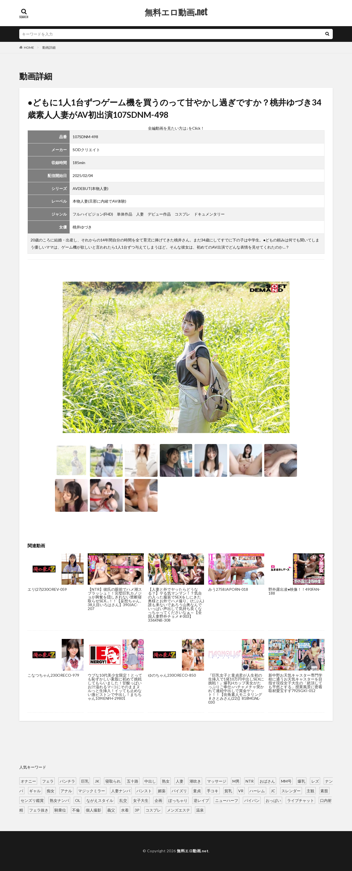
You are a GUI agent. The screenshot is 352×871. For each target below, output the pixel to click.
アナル (66, 790)
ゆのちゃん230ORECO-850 (172, 675)
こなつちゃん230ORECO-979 (53, 675)
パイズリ (179, 790)
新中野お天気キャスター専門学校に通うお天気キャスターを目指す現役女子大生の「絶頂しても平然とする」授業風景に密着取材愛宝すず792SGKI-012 (295, 683)
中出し (150, 781)
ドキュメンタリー (209, 214)
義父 (111, 809)
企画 (158, 800)
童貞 (197, 790)
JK (97, 781)
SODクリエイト (86, 149)
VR (240, 790)
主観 (310, 790)
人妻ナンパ (120, 790)
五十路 (132, 781)
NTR (250, 781)
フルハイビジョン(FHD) (93, 214)
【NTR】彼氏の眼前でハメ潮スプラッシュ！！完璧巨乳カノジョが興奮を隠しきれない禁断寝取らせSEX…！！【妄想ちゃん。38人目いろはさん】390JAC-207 (116, 599)
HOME (29, 47)
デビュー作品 (159, 214)
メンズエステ (178, 809)
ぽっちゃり (178, 800)
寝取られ (113, 781)
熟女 (166, 781)
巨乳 (85, 781)
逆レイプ (201, 800)
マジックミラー (91, 790)
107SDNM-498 (85, 136)
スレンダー (291, 790)
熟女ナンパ (59, 800)
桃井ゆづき (82, 227)
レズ (315, 781)
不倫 (76, 809)
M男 (236, 781)
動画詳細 (49, 47)
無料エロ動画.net (176, 12)
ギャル (35, 790)
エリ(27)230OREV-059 (47, 589)
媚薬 (162, 790)
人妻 (140, 214)
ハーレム (257, 790)
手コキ (212, 790)
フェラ (48, 781)
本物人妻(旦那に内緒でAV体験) (99, 201)
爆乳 (301, 781)
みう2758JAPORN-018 (228, 589)
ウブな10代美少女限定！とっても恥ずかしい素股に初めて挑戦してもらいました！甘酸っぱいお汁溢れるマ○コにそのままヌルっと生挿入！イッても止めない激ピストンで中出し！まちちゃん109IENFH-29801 (115, 687)
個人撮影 (93, 809)
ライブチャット (300, 800)
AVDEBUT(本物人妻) (90, 188)
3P (137, 809)
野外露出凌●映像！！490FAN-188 (294, 591)
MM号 (286, 781)
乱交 (123, 800)
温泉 (200, 809)
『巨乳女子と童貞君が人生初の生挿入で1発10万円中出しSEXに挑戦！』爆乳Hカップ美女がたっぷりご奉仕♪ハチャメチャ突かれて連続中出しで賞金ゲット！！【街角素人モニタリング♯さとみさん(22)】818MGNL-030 (236, 688)
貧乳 (228, 790)
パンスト (144, 790)
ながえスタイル (99, 800)
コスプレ (182, 214)
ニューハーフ (226, 800)
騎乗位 (60, 809)
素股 (324, 790)
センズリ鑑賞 (32, 800)
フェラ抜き (38, 809)
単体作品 (124, 214)
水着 (125, 809)
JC (273, 790)
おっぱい (273, 800)
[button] (314, 363)
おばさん (267, 781)
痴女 (50, 790)
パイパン (252, 800)
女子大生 (140, 800)
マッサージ (216, 781)
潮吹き (195, 781)
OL (77, 800)
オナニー (28, 781)
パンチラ (67, 781)
